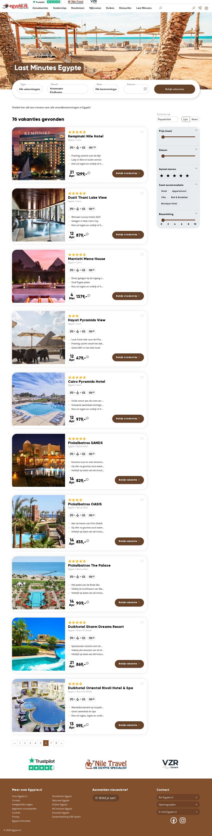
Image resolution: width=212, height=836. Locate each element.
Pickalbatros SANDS (85, 443)
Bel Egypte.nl (178, 797)
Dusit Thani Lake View (87, 198)
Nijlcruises (95, 8)
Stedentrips (59, 8)
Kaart (195, 119)
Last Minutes (144, 8)
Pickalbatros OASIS (85, 504)
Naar (99, 84)
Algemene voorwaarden (24, 808)
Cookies (16, 812)
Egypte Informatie (21, 820)
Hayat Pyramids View (86, 320)
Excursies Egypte (60, 812)
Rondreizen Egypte (62, 796)
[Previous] (14, 743)
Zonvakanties (40, 8)
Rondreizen (78, 8)
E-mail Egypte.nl (178, 812)
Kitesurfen (125, 8)
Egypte (71, 140)
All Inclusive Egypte (62, 808)
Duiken (110, 8)
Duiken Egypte (59, 804)
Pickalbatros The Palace (89, 565)
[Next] (61, 743)
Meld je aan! (105, 798)
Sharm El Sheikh (84, 630)
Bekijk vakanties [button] (174, 89)
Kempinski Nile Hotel (85, 136)
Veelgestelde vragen (22, 804)
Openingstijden (178, 804)
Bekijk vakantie (129, 480)
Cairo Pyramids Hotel (86, 382)
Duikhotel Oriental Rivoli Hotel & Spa (100, 688)
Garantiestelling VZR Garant (66, 816)
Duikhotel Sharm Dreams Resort (96, 627)
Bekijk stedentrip (128, 173)
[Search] (177, 8)
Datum (131, 84)
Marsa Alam (82, 446)
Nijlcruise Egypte (60, 800)
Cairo (79, 140)
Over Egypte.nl (19, 796)
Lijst (185, 119)
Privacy (15, 816)
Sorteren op (163, 114)
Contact (16, 800)
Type (23, 84)
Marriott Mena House (86, 259)
